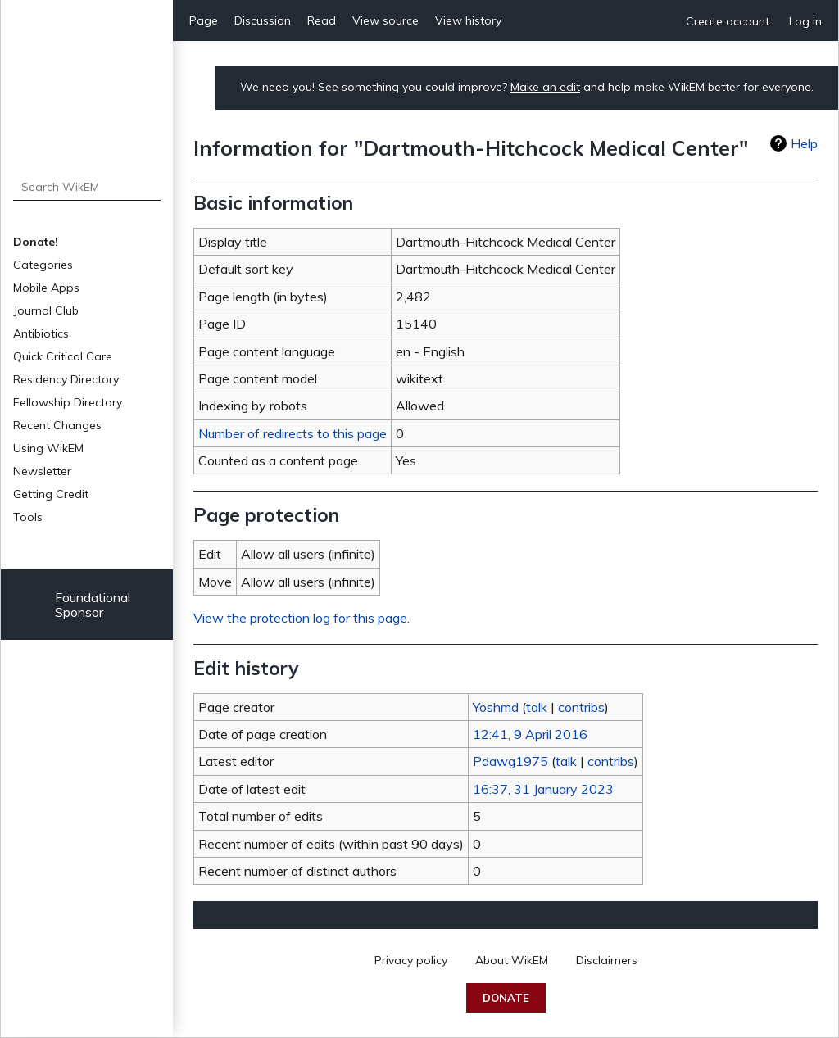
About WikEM (511, 960)
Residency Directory (66, 379)
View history (468, 20)
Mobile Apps (46, 287)
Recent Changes (57, 425)
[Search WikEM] (87, 187)
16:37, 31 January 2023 (543, 789)
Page (203, 20)
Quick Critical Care (62, 356)
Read (321, 20)
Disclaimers (606, 960)
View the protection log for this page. (301, 618)
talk (536, 707)
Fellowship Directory (67, 402)
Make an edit (545, 86)
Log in (805, 21)
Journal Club (46, 310)
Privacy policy (410, 960)
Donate (506, 997)
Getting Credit (50, 494)
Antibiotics (41, 333)
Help (804, 143)
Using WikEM (48, 448)
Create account (727, 21)
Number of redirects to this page (292, 433)
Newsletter (42, 471)
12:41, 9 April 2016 (530, 734)
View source (385, 20)
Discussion (262, 20)
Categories (43, 264)
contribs (581, 707)
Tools (28, 517)
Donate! (35, 241)
